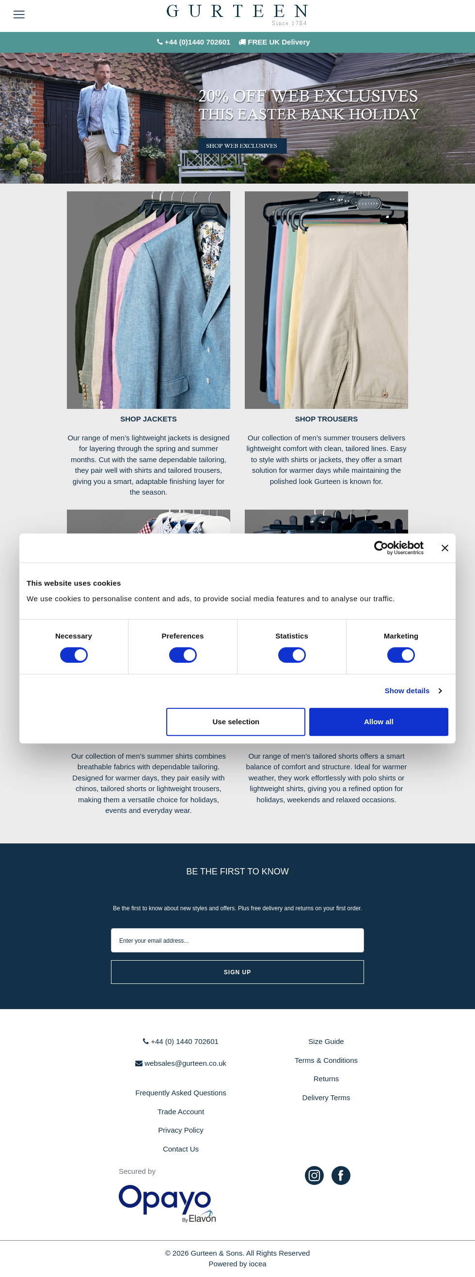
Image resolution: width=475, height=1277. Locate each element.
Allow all (379, 721)
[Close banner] (445, 548)
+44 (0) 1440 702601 (181, 1041)
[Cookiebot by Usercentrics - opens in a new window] (381, 548)
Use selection (236, 721)
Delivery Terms (326, 1097)
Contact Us (181, 1149)
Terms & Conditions (326, 1060)
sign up (237, 972)
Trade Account (181, 1111)
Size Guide (326, 1041)
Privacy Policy (180, 1130)
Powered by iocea (237, 1264)
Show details (407, 690)
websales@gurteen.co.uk (180, 1063)
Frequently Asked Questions (180, 1093)
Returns (326, 1079)
